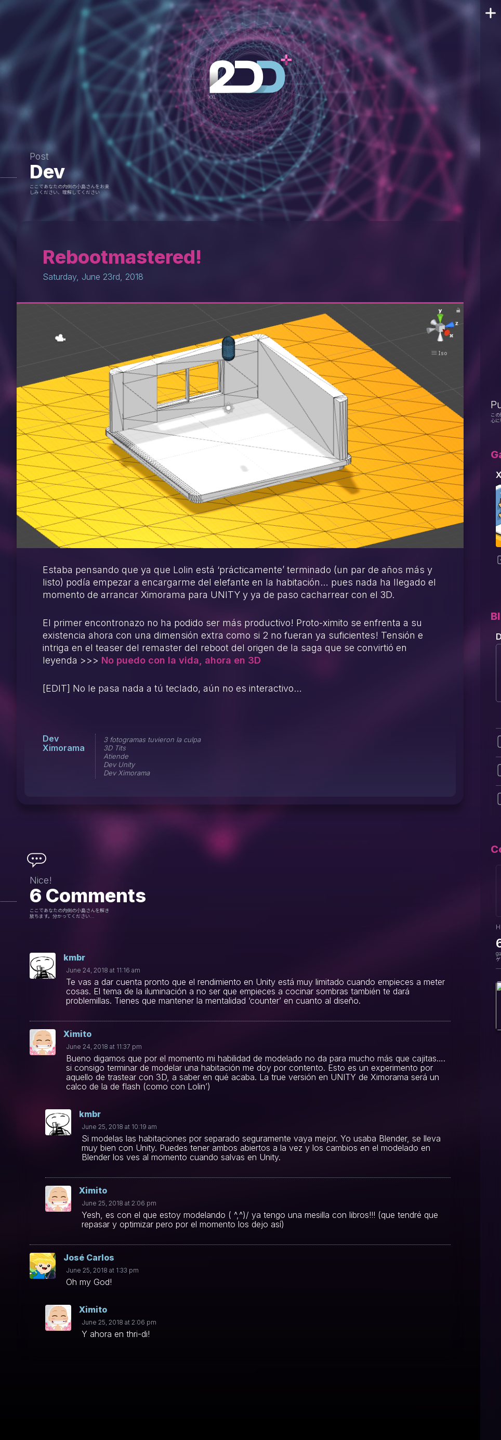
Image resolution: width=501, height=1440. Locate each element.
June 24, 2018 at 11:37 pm (104, 1046)
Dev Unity (119, 764)
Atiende (115, 756)
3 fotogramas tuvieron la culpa (152, 739)
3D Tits (114, 748)
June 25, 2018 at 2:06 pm (119, 1203)
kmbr (74, 957)
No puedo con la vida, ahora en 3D (181, 660)
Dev (47, 171)
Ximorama (64, 748)
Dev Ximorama (126, 773)
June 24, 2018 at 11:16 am (103, 970)
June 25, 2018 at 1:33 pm (102, 1270)
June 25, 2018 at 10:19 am (119, 1127)
